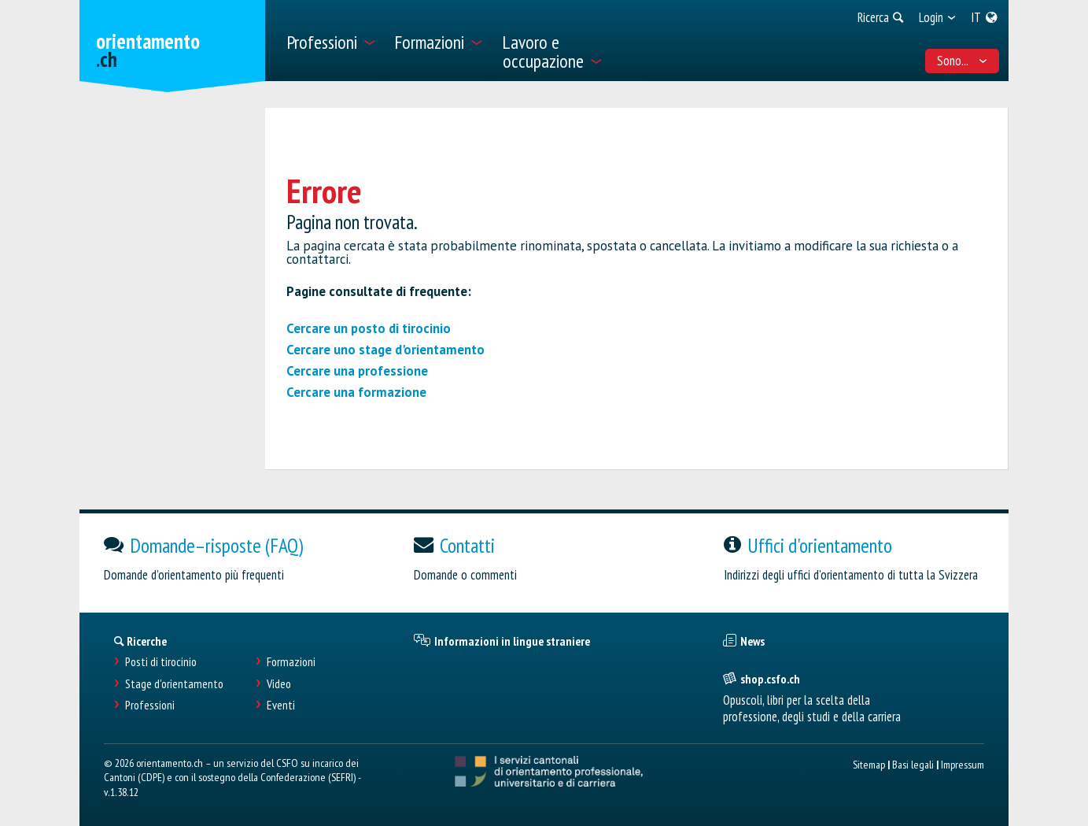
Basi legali (913, 764)
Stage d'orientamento (174, 683)
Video (279, 683)
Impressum (962, 764)
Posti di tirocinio (161, 661)
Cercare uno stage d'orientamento (385, 349)
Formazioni (291, 661)
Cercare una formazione (356, 392)
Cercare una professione (357, 371)
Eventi (281, 705)
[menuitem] (330, 40)
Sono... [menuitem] (962, 60)
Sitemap (869, 764)
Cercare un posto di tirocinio (368, 328)
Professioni (150, 705)
